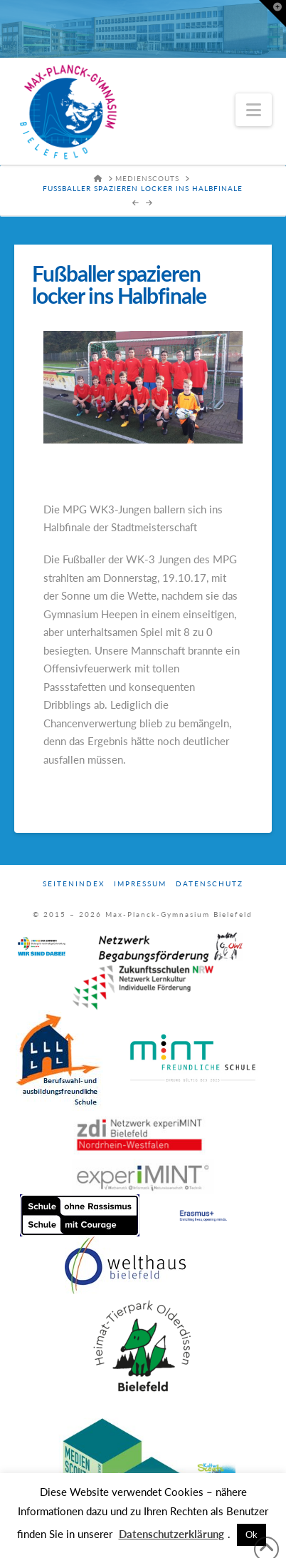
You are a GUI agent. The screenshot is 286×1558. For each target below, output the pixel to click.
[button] (253, 109)
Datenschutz (209, 883)
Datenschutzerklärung (171, 1533)
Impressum (140, 883)
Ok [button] (251, 1534)
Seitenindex (74, 883)
